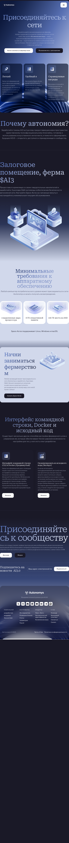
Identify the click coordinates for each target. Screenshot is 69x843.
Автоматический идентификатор (41, 616)
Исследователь (25, 613)
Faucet (22, 623)
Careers (53, 622)
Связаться (54, 620)
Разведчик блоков (26, 615)
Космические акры (41, 620)
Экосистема (8, 618)
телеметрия (24, 620)
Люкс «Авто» (39, 613)
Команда (54, 613)
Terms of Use (38, 632)
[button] (63, 4)
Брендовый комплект (55, 616)
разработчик (8, 613)
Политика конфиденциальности (55, 632)
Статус (22, 618)
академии (7, 615)
